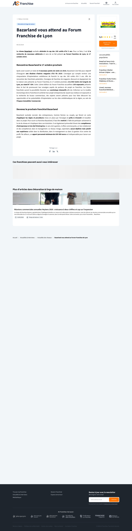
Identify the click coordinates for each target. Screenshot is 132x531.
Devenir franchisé (56, 492)
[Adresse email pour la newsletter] (98, 500)
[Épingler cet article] (89, 19)
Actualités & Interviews (27, 238)
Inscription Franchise (71, 526)
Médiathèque (17, 497)
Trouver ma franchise (19, 492)
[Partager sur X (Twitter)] (57, 151)
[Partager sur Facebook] (49, 151)
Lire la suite (103, 66)
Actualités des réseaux (44, 238)
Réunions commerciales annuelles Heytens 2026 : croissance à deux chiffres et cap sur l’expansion (53, 209)
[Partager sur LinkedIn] (53, 151)
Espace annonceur (57, 495)
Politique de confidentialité (31, 526)
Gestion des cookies (47, 526)
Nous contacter (58, 526)
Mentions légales (17, 526)
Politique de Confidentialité (110, 504)
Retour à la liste (22, 19)
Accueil (15, 238)
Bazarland (28, 51)
